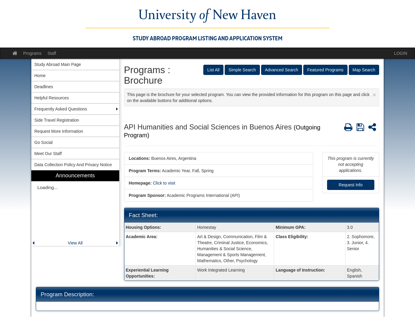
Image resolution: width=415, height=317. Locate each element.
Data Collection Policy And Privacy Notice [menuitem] (73, 164)
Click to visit (164, 183)
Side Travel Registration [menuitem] (56, 120)
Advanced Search (281, 69)
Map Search (364, 69)
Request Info (351, 184)
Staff (52, 53)
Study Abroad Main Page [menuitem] (57, 64)
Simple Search (242, 69)
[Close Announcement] (374, 95)
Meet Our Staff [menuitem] (48, 153)
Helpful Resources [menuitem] (51, 97)
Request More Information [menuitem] (58, 131)
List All (213, 69)
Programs (32, 53)
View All (75, 243)
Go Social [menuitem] (43, 142)
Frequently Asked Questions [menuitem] (60, 109)
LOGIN (400, 53)
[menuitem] (75, 208)
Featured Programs (325, 69)
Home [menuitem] (39, 75)
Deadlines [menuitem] (43, 86)
